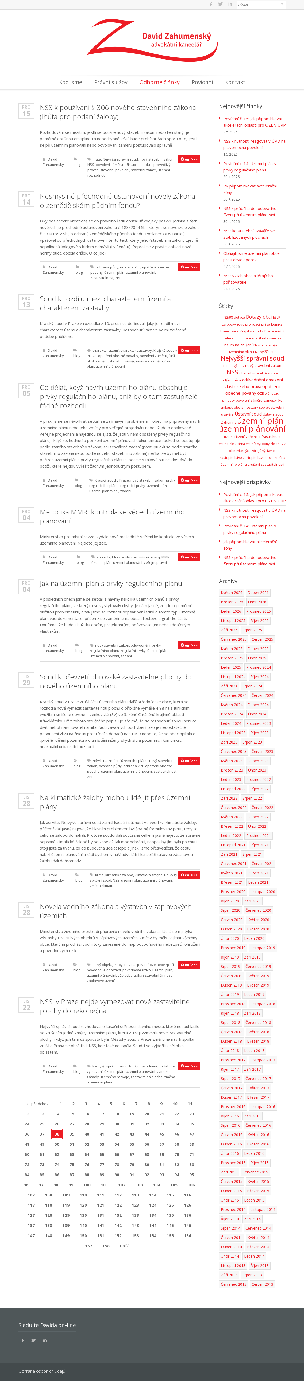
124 (152, 1204)
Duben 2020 (231, 928)
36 (27, 1133)
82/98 (228, 316)
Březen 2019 (258, 984)
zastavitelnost (101, 277)
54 (116, 1143)
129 (66, 1214)
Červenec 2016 (258, 1124)
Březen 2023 (232, 769)
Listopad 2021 (233, 844)
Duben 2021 (258, 872)
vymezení (164, 1070)
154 (152, 1234)
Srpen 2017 (230, 1077)
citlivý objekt (102, 963)
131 (100, 1214)
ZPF (118, 277)
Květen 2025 (232, 647)
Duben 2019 (231, 984)
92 (146, 1173)
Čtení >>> (189, 158)
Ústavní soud (248, 413)
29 (26, 681)
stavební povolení (114, 169)
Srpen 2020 (230, 909)
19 (131, 1113)
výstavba (125, 974)
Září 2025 (229, 629)
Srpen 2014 (230, 1227)
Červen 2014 (232, 1236)
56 (146, 1143)
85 (42, 1173)
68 (146, 1153)
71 (191, 1153)
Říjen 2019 (230, 956)
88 (86, 1173)
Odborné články (160, 81)
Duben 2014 (231, 1246)
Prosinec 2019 (233, 946)
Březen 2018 (258, 1040)
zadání (125, 490)
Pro (26, 106)
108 (48, 1194)
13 (26, 303)
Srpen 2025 (252, 629)
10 (175, 1102)
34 (176, 1123)
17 (101, 1113)
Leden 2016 (254, 1152)
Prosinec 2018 (233, 1003)
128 (48, 1214)
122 (118, 1204)
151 (100, 1234)
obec (243, 372)
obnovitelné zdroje (263, 372)
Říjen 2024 (260, 675)
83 (191, 1163)
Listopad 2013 (233, 1264)
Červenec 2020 (258, 909)
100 (87, 1184)
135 (170, 1214)
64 (86, 1153)
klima (99, 874)
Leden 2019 (254, 993)
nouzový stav (233, 364)
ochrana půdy (107, 266)
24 (27, 1123)
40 (86, 1133)
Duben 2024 (258, 703)
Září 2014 (252, 1217)
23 (191, 1113)
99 (70, 1184)
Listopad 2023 (233, 731)
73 (42, 1163)
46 (176, 1133)
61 (42, 1153)
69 (161, 1153)
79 (131, 1163)
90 (116, 1173)
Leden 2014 (254, 1255)
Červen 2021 (262, 862)
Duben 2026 (258, 591)
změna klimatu (101, 884)
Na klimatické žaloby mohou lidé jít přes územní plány (115, 801)
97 (41, 1184)
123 (135, 1204)
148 (48, 1234)
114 (152, 1194)
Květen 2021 (232, 872)
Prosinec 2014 (233, 1208)
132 (118, 1214)
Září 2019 (252, 956)
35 (191, 1123)
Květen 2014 (258, 1236)
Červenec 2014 (258, 1227)
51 (72, 1143)
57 (161, 1143)
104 (156, 1184)
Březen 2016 (258, 1143)
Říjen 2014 (230, 1217)
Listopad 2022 (233, 788)
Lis (26, 675)
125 (170, 1204)
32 (146, 1123)
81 (161, 1163)
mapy (118, 963)
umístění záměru (149, 360)
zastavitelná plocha (147, 1076)
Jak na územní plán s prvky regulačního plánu (111, 582)
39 (72, 1133)
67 (131, 1153)
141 (100, 1224)
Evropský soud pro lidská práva (246, 323)
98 (55, 1184)
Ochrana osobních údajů (41, 1370)
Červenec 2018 (258, 1021)
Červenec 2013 (234, 1283)
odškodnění (231, 379)
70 (176, 1153)
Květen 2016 (258, 1133)
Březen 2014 (258, 1246)
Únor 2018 (230, 1049)
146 (187, 1224)
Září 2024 (229, 685)
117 (31, 1204)
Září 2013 (229, 1274)
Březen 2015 (258, 1189)
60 (27, 1153)
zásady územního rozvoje (108, 1076)
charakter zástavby (136, 349)
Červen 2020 (232, 918)
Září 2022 (229, 797)
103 (139, 1184)
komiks (277, 323)
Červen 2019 (232, 974)
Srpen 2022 (252, 797)
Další (126, 1244)
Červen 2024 (262, 694)
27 (72, 1123)
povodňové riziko (136, 969)
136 (187, 1214)
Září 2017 (252, 1068)
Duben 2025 (258, 647)
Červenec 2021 (234, 862)
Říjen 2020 (230, 900)
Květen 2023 (232, 759)
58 (176, 1143)
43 (131, 1133)
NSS (90, 163)
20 (146, 1113)
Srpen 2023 (252, 741)
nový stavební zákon (157, 158)
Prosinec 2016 (233, 1105)
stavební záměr (143, 169)
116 (187, 1194)
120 (83, 1204)
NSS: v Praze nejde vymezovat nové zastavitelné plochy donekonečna (115, 1005)
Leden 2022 (231, 834)
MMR (165, 556)
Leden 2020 (254, 937)
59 (191, 1143)
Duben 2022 (258, 816)
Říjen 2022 (260, 788)
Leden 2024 (231, 722)
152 (118, 1234)
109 (66, 1194)
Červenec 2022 (234, 806)
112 (118, 1194)
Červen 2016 (232, 1133)
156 (187, 1234)
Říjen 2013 (260, 1264)
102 (121, 1184)
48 (27, 1143)
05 (26, 392)
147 (31, 1234)
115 (170, 1194)
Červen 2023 (262, 750)
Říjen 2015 (260, 1161)
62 (57, 1153)
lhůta (97, 158)
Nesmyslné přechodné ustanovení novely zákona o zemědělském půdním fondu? (117, 199)
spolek (264, 406)
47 (191, 1133)
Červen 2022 (262, 806)
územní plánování (140, 271)
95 (191, 1173)
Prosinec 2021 (258, 834)
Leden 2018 (254, 1049)
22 (26, 1006)
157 (88, 1244)
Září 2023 (229, 741)
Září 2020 (252, 900)
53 (101, 1143)
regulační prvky (132, 484)
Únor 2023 (257, 769)
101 (104, 1184)
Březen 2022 (232, 825)
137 (31, 1224)
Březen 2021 (232, 881)
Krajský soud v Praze (112, 479)
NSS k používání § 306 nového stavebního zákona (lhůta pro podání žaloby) (118, 111)
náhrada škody (256, 337)
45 (161, 1133)
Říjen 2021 (260, 844)
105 (174, 1184)
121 (100, 1204)
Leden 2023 (231, 778)
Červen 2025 (262, 638)
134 (152, 1214)
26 (57, 1123)
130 (83, 1214)
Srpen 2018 (230, 1021)
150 (83, 1234)
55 (131, 1143)
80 (146, 1163)
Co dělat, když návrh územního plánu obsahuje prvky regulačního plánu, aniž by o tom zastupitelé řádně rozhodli (119, 395)
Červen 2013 (262, 1283)
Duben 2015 (231, 1189)
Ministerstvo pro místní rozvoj (136, 556)
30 (116, 1123)
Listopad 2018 (263, 1003)
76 (86, 1163)
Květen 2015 (258, 1180)
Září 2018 (252, 1012)
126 (187, 1204)
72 (27, 1163)
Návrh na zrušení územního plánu (120, 759)
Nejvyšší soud (266, 351)
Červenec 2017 (258, 1077)
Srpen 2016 (230, 1124)
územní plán (114, 271)
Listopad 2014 (263, 1208)
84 (27, 1173)
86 (57, 1173)
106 (191, 1184)
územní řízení (234, 436)
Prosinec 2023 (258, 722)
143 (135, 1224)
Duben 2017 (231, 1096)
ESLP (276, 316)
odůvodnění (140, 644)
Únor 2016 (230, 1152)
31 (131, 1123)
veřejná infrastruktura (263, 435)
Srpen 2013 (252, 1274)
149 (66, 1234)
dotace (239, 316)
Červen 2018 (232, 1031)
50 (57, 1143)
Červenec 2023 (234, 750)
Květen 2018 (258, 1031)
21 (161, 1113)
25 (42, 1123)
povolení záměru (109, 163)
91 (131, 1173)
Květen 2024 (232, 703)
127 (31, 1214)
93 (161, 1173)
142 (118, 1224)
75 (72, 1163)
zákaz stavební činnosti (153, 974)
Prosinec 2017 (233, 1059)
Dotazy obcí (259, 316)
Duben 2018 (231, 1040)
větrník (251, 443)
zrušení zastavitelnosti (266, 463)
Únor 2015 (230, 1199)
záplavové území (101, 979)
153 (135, 1234)
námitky (275, 337)
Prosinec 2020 (233, 890)
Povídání (202, 81)
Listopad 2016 (263, 1105)
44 (146, 1133)
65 (101, 1153)
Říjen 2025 (260, 619)
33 (161, 1123)
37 (42, 1133)
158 (106, 1244)
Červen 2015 (232, 1180)
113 (135, 1194)
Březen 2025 (232, 657)
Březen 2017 (258, 1096)
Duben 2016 (231, 1143)
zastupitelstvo (231, 456)
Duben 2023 (258, 759)
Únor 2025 (257, 657)
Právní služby (111, 81)
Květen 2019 (258, 974)
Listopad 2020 (263, 890)
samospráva (273, 399)
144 (152, 1224)
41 (101, 1133)
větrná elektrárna (232, 443)
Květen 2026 (232, 591)
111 (100, 1194)
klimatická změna (149, 874)
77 (101, 1163)
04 (26, 516)
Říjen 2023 (260, 731)
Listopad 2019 (263, 946)
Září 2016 (252, 1115)
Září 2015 (229, 1171)
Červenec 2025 (234, 638)
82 (176, 1163)
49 (42, 1143)
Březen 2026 (232, 601)
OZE (260, 392)
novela (130, 963)
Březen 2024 (232, 713)
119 (66, 1204)
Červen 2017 (232, 1087)
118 (48, 1204)
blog (77, 163)
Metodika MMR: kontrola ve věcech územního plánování (112, 515)
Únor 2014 (230, 1255)
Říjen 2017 (230, 1068)
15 (26, 112)
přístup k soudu (137, 163)
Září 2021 (229, 853)
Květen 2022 (232, 816)
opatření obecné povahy (118, 355)
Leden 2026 (231, 610)
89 (101, 1173)
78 (116, 1163)
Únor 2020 (230, 937)
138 (48, 1224)
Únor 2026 (257, 601)
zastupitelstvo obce (258, 457)
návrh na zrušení (238, 344)
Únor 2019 (230, 993)
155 (170, 1234)
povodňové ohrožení (104, 969)
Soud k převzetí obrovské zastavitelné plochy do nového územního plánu (116, 680)
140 (83, 1224)
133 (135, 1214)
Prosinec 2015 (233, 1161)
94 (176, 1173)
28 (26, 802)
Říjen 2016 (230, 1115)
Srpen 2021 (252, 853)
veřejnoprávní (155, 561)
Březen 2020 (258, 928)
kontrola (103, 556)
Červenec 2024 (234, 694)
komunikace (229, 330)
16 (86, 1113)
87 (72, 1173)
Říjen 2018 (230, 1012)
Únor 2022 (257, 825)
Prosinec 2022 (258, 778)
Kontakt (235, 81)
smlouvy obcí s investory (239, 406)
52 (86, 1143)
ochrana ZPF (130, 266)
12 (27, 1113)
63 (72, 1153)
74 (57, 1163)
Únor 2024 (257, 713)
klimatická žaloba (119, 874)
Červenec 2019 (258, 965)
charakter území (105, 349)
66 (116, 1153)
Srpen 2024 (252, 685)
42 (116, 1133)
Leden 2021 (258, 881)
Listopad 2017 (263, 1059)
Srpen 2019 (230, 965)
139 (66, 1224)
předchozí (37, 1102)
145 (170, 1224)
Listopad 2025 (233, 619)
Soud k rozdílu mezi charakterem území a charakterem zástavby (105, 302)
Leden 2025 (231, 666)
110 (83, 1194)
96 (26, 1184)
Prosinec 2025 (258, 610)
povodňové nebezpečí (155, 963)
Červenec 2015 (255, 1171)
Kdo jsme (70, 81)
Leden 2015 (254, 1199)
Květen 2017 (258, 1087)
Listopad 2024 (233, 675)
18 (116, 1113)
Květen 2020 (258, 918)
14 (26, 201)
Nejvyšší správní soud (120, 158)
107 (31, 1194)
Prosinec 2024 (258, 666)
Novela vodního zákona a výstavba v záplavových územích (116, 910)
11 (190, 1102)
